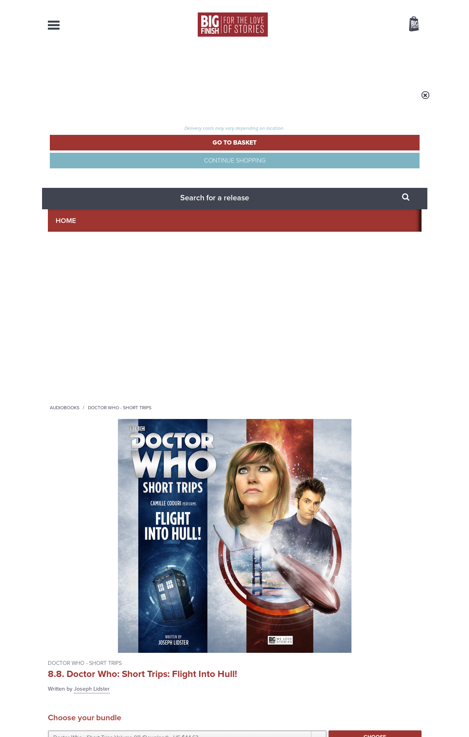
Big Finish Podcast (320, 373)
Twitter (291, 366)
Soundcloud (371, 366)
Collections (153, 62)
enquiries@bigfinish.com (249, 657)
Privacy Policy (64, 401)
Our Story (412, 650)
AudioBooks (90, 62)
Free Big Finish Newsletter (9, 174)
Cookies (180, 716)
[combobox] (351, 45)
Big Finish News (84, 442)
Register (403, 5)
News (266, 62)
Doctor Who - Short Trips (178, 100)
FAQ (417, 657)
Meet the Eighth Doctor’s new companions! (164, 540)
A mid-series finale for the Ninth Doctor (359, 540)
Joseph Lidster (285, 145)
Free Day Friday (338, 456)
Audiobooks (123, 100)
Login (379, 5)
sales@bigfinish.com (179, 657)
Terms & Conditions (212, 716)
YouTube (338, 366)
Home (93, 100)
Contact (405, 62)
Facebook (269, 366)
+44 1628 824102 (186, 650)
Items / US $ (373, 24)
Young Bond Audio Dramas (169, 456)
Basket (409, 24)
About (360, 62)
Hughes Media (88, 725)
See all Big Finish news (382, 442)
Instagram (313, 366)
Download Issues (404, 664)
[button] (309, 201)
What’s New (217, 62)
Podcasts (312, 62)
